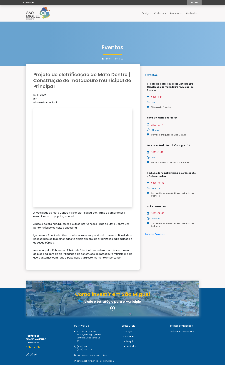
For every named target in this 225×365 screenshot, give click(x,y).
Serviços (146, 13)
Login (194, 2)
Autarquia (175, 13)
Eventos (119, 59)
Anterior (150, 234)
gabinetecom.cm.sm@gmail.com (93, 326)
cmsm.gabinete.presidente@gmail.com (96, 331)
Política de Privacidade (182, 302)
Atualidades (191, 13)
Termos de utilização (181, 296)
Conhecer (159, 13)
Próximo (160, 234)
